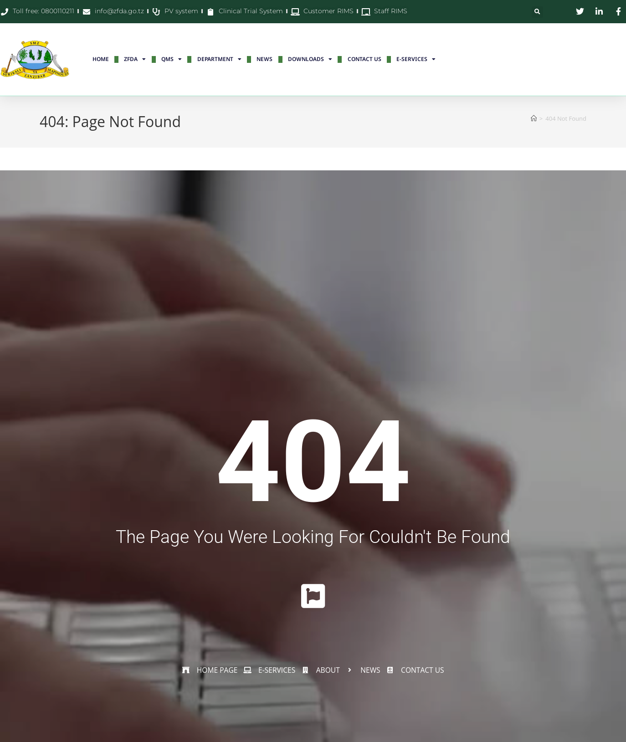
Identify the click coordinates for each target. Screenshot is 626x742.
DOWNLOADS (310, 59)
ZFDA (135, 59)
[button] (537, 12)
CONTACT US (364, 59)
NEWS (264, 59)
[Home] (534, 118)
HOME (100, 59)
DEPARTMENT (219, 59)
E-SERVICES (416, 59)
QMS (171, 59)
